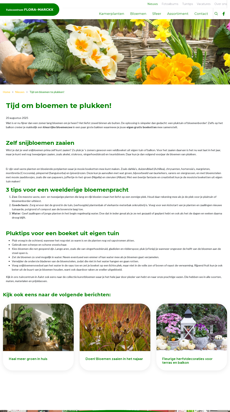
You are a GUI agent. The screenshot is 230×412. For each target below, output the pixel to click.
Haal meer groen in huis (28, 359)
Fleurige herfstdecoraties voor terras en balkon (187, 361)
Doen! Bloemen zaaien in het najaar (114, 359)
